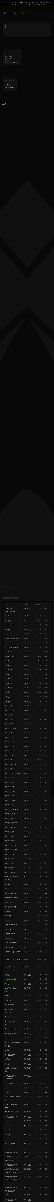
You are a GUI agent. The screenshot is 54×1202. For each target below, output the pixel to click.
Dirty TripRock (9, 947)
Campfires (8, 701)
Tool (21, 4)
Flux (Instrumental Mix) (12, 1029)
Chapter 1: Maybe (10, 724)
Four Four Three (9, 1038)
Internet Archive (9, 87)
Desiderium (8, 929)
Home (16, 2)
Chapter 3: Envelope (11, 850)
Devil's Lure (8, 938)
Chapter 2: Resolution (11, 809)
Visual (17, 4)
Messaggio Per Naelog (11, 1199)
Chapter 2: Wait (9, 832)
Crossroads (8, 911)
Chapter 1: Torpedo (10, 764)
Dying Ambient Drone (11, 979)
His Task (7, 1092)
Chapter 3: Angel (10, 841)
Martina (7, 1195)
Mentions (31, 4)
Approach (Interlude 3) (12, 638)
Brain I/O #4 (8, 670)
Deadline (7, 920)
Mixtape (48, 2)
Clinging (7, 889)
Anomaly (7, 629)
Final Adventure (9, 1005)
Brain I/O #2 (8, 661)
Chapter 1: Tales (9, 760)
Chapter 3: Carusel (10, 845)
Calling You (8, 697)
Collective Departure (11, 893)
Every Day (8, 1000)
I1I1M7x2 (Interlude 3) (12, 1112)
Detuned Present (10, 934)
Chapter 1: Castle (10, 710)
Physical (33, 2)
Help (6, 1088)
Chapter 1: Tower (10, 769)
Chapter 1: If (8, 719)
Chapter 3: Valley (10, 872)
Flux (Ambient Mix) (10, 1017)
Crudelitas (8, 916)
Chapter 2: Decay (10, 800)
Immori (7, 1121)
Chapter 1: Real (9, 742)
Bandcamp (8, 85)
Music (21, 2)
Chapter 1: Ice (9, 715)
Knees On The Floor (10, 1143)
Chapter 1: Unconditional (12, 773)
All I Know (8, 620)
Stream (11, 4)
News (38, 4)
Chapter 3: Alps (9, 836)
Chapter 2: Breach (10, 787)
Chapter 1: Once (9, 737)
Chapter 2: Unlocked (11, 823)
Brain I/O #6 (8, 679)
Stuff (25, 4)
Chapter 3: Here (9, 854)
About (43, 4)
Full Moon (8, 1059)
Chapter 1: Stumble (10, 755)
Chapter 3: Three (10, 868)
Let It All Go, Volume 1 (11, 1152)
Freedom (7, 1050)
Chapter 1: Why (9, 778)
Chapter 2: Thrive (10, 818)
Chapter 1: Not (9, 733)
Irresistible (8, 1134)
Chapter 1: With (9, 782)
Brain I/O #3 (8, 665)
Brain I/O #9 (8, 692)
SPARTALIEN (27, 608)
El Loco (7, 983)
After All (7, 616)
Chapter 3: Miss (9, 859)
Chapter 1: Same (9, 746)
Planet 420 (41, 2)
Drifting (7, 974)
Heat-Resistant (9, 1083)
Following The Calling (11, 1033)
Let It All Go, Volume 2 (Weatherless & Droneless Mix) (12, 1180)
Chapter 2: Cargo (10, 791)
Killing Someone (9, 1139)
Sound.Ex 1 (16, 62)
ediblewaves (27, 1076)
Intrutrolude (8, 1130)
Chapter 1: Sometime (11, 751)
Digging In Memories (11, 943)
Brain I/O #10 (9, 656)
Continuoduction (10, 902)
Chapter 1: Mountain (11, 728)
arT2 (11, 58)
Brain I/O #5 (8, 674)
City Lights (8, 884)
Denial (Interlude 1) (11, 925)
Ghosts (7, 1063)
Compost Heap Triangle (12, 898)
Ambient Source (9, 625)
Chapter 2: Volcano (10, 827)
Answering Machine (10, 634)
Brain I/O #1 (8, 652)
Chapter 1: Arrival (10, 706)
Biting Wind (8, 643)
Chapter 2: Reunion (10, 814)
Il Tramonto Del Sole (11, 1116)
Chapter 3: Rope (9, 863)
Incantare (7, 1125)
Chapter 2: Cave (9, 796)
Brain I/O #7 (8, 683)
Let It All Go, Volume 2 (11, 1164)
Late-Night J (8, 1148)
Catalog (27, 2)
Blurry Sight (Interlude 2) (12, 647)
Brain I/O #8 (8, 688)
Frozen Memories (10, 1054)
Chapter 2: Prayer (10, 805)
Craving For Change (10, 907)
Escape (7, 996)
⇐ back (4, 103)
